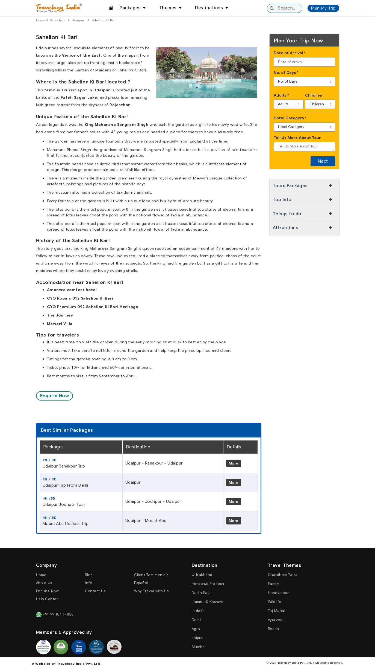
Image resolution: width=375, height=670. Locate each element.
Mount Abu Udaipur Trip (81, 520)
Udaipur (78, 20)
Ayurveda (276, 619)
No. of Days (286, 73)
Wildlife (274, 601)
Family (273, 583)
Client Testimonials (151, 575)
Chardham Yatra (283, 574)
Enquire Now (54, 396)
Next (323, 161)
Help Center (47, 599)
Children (313, 95)
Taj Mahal (276, 610)
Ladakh (198, 610)
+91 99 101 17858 (55, 614)
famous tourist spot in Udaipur (77, 90)
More (233, 463)
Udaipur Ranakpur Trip (81, 463)
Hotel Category (290, 118)
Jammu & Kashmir (208, 601)
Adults (281, 95)
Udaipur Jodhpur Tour (81, 501)
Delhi (196, 619)
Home (40, 20)
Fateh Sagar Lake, (80, 97)
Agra (196, 629)
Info (88, 583)
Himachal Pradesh (208, 583)
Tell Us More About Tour (297, 137)
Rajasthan (57, 20)
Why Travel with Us (151, 591)
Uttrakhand (202, 574)
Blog (89, 575)
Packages (130, 7)
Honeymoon (279, 592)
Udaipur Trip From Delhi (81, 482)
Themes (167, 7)
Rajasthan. (121, 104)
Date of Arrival (289, 53)
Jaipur (197, 638)
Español (141, 583)
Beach (273, 629)
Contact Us (95, 591)
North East (201, 592)
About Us (44, 583)
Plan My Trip (323, 8)
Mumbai (199, 647)
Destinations (209, 7)
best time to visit (72, 342)
